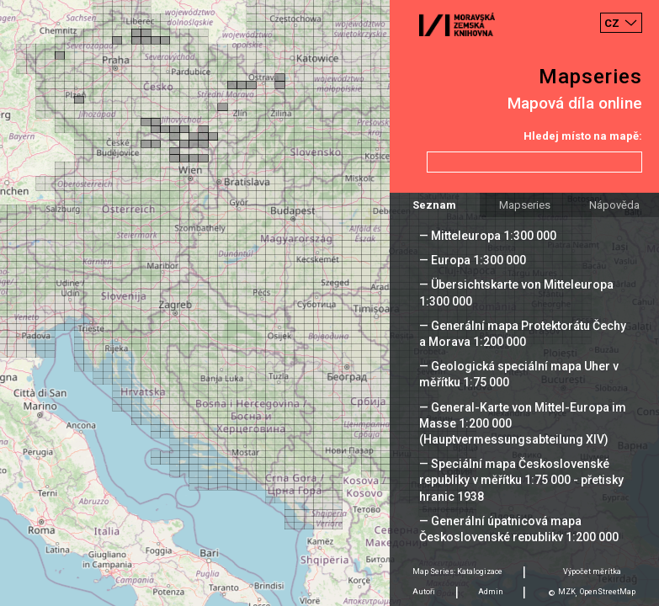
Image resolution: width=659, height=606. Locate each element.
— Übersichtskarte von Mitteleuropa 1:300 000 (516, 292)
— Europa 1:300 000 (472, 260)
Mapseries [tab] (524, 205)
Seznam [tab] (434, 205)
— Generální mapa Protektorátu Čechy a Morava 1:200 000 (522, 333)
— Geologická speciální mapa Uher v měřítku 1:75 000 (519, 374)
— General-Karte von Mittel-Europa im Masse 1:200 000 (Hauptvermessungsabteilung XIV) (522, 423)
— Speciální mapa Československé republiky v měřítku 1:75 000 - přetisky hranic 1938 (521, 479)
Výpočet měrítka (592, 571)
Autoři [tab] (423, 591)
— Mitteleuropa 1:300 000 (487, 235)
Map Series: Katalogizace (457, 571)
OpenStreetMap (607, 591)
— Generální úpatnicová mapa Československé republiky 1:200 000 (519, 529)
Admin (490, 591)
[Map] (329, 303)
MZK (567, 591)
